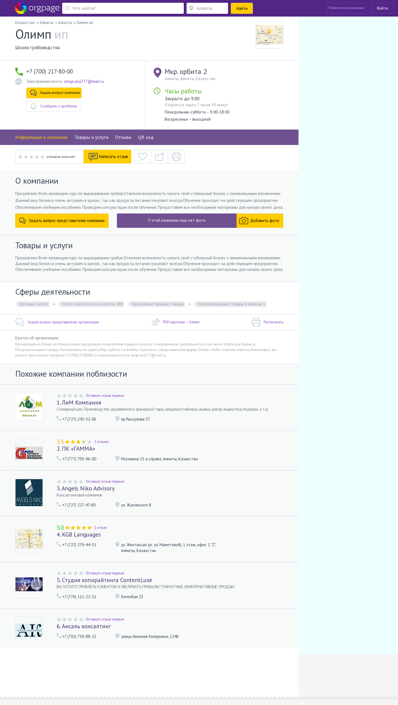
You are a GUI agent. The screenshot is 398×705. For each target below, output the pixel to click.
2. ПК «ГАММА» (76, 448)
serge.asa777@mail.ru (84, 81)
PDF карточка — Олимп (175, 322)
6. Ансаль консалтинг (84, 626)
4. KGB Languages (79, 534)
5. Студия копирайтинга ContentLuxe (104, 580)
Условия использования (135, 669)
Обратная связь (50, 669)
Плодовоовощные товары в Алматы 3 (231, 304)
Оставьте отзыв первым (105, 395)
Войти (382, 8)
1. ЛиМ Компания (79, 402)
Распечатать (267, 322)
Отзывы (123, 137)
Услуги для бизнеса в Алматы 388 (92, 304)
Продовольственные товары (158, 304)
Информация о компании (41, 137)
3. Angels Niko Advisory (86, 488)
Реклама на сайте (99, 669)
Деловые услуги (33, 304)
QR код (146, 137)
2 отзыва (101, 441)
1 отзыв (100, 527)
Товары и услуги (91, 137)
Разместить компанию (346, 8)
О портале (74, 669)
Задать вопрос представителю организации (57, 322)
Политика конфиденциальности (182, 669)
